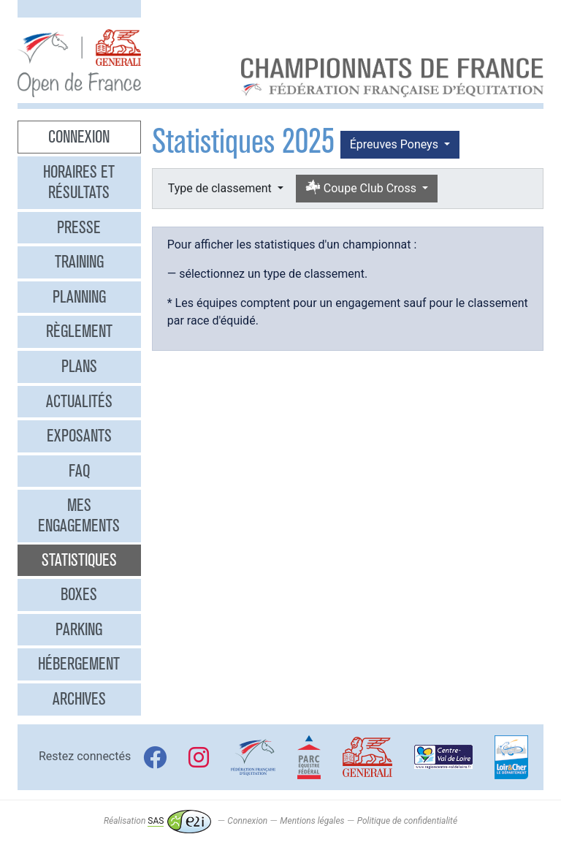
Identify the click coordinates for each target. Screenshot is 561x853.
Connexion (79, 136)
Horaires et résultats (79, 182)
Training (79, 261)
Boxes (79, 594)
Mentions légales (312, 821)
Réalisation (157, 821)
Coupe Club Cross (362, 188)
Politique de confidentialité (407, 821)
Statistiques (79, 560)
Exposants (79, 435)
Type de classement (221, 188)
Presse (79, 227)
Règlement (79, 331)
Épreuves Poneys (395, 144)
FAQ (79, 470)
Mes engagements (79, 515)
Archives (79, 699)
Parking (79, 629)
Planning (79, 297)
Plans (79, 366)
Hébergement (79, 663)
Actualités (79, 401)
